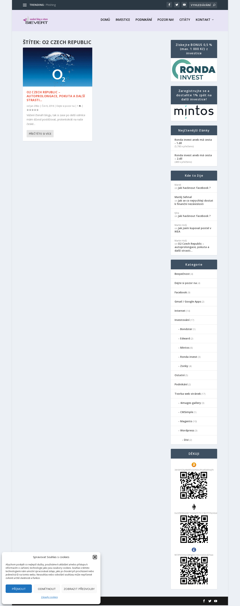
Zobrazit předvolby (79, 589)
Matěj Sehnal (183, 198)
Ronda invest (188, 357)
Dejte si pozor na (65, 106)
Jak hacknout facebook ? (194, 188)
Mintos (184, 348)
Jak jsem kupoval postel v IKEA (193, 230)
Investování (182, 320)
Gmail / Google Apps (188, 302)
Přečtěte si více (40, 134)
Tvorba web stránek (188, 394)
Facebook (181, 293)
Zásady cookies (49, 597)
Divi (186, 440)
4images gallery (190, 403)
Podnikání (144, 22)
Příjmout (19, 589)
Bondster (186, 330)
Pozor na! (166, 22)
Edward (185, 339)
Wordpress (187, 431)
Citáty (184, 22)
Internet (180, 311)
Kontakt (203, 22)
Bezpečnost (182, 274)
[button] (95, 557)
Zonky (184, 366)
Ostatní (180, 376)
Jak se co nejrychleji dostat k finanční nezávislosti (194, 203)
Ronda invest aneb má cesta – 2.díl (193, 157)
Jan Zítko (34, 106)
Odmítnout (47, 589)
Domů (105, 22)
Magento (186, 422)
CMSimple (186, 413)
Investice (123, 22)
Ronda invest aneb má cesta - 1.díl (193, 142)
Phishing (51, 5)
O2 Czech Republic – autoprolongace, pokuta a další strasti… (56, 97)
